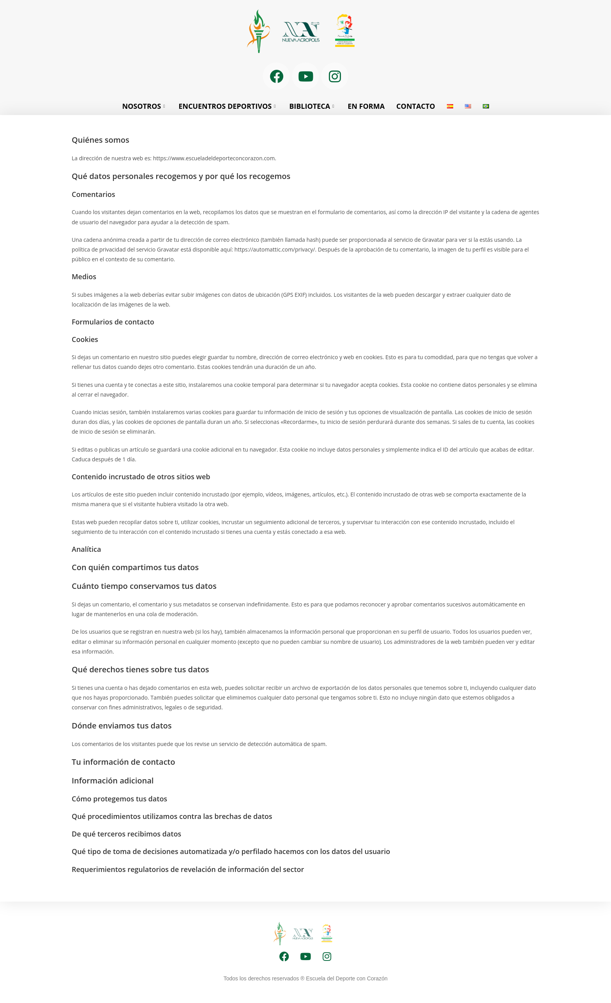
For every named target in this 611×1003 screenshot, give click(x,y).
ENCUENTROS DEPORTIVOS (227, 106)
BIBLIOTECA (312, 106)
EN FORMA (366, 106)
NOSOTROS (144, 106)
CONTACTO (415, 106)
